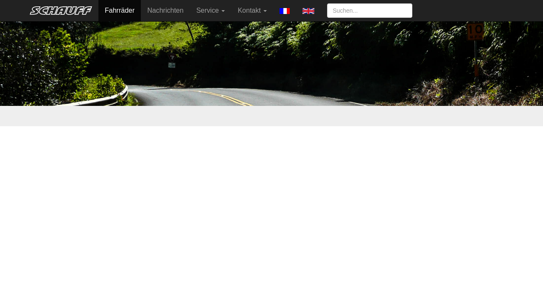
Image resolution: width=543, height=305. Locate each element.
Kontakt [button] (252, 10)
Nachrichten (165, 10)
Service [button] (210, 10)
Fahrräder (119, 10)
